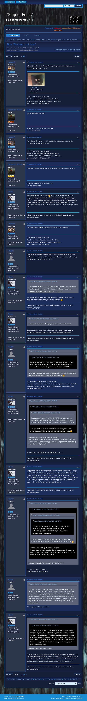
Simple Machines (19, 696)
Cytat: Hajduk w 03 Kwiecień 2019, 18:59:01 (43, 401)
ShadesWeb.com (19, 698)
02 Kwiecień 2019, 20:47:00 (34, 250)
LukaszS (11, 62)
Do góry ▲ (80, 696)
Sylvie (59, 40)
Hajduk (11, 251)
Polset (10, 192)
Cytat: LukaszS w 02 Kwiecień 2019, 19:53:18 (44, 318)
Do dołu (9, 56)
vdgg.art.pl (57, 28)
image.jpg (34, 87)
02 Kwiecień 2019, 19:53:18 (34, 223)
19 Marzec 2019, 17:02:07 (34, 109)
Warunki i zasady (71, 696)
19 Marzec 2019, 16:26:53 (36, 62)
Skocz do (51, 683)
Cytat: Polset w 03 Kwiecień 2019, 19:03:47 (43, 503)
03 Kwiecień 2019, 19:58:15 (34, 579)
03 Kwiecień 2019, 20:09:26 (34, 615)
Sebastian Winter (15, 110)
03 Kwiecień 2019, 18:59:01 (34, 346)
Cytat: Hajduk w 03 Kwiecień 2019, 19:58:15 (43, 619)
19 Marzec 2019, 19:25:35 (34, 137)
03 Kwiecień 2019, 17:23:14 (34, 277)
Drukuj (77, 56)
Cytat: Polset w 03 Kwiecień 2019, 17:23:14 (43, 351)
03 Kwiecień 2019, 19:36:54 (34, 466)
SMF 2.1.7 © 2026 (9, 696)
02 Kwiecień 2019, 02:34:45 (34, 191)
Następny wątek (74, 49)
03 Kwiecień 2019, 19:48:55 (34, 498)
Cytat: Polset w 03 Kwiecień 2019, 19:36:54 (43, 584)
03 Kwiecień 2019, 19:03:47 (34, 396)
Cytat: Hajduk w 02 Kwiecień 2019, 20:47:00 (43, 281)
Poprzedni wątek (61, 49)
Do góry (9, 674)
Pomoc (63, 696)
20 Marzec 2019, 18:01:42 (34, 164)
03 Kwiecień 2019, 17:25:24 (34, 314)
